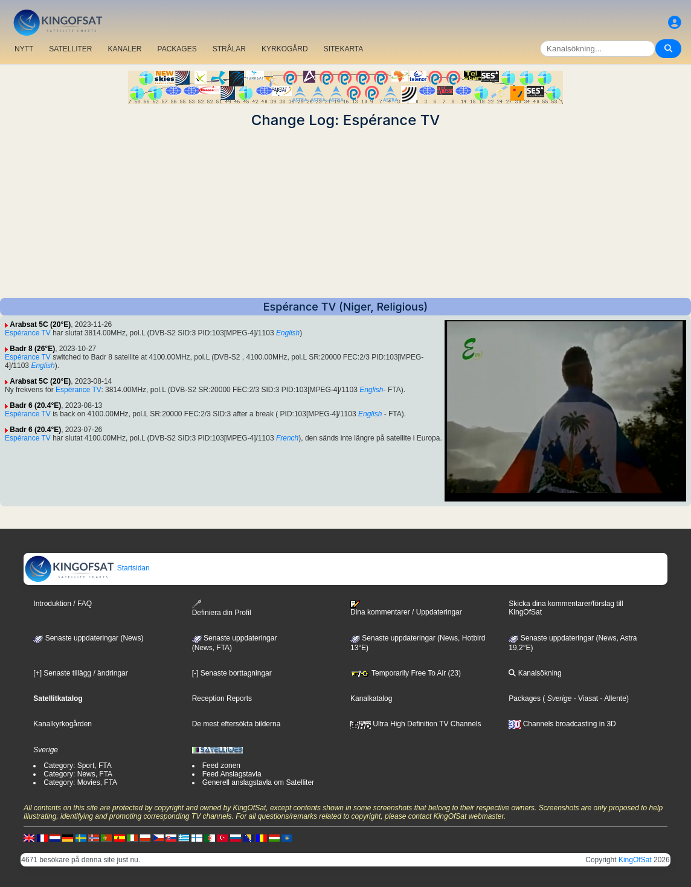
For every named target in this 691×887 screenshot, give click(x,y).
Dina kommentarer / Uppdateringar (406, 608)
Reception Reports (222, 698)
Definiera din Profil (221, 608)
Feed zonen (221, 765)
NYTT (23, 49)
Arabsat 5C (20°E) (40, 324)
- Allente (612, 698)
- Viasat (584, 698)
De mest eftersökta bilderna (236, 724)
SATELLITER (70, 49)
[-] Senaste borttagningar (232, 673)
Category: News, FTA (77, 774)
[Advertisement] (345, 213)
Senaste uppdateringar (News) (88, 638)
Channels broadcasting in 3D (562, 724)
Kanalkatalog (371, 698)
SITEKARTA (344, 49)
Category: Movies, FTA (80, 782)
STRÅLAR (229, 49)
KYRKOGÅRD (285, 49)
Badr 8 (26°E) (32, 348)
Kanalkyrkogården (62, 724)
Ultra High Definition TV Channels (415, 724)
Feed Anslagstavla (232, 774)
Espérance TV (28, 333)
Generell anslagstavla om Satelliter (258, 782)
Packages (525, 698)
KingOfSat (635, 860)
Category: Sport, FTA (77, 765)
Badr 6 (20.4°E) (35, 405)
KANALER (124, 49)
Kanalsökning (535, 673)
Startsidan (86, 568)
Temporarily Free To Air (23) (405, 673)
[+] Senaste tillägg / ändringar (80, 673)
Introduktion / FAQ (62, 603)
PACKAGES (177, 49)
